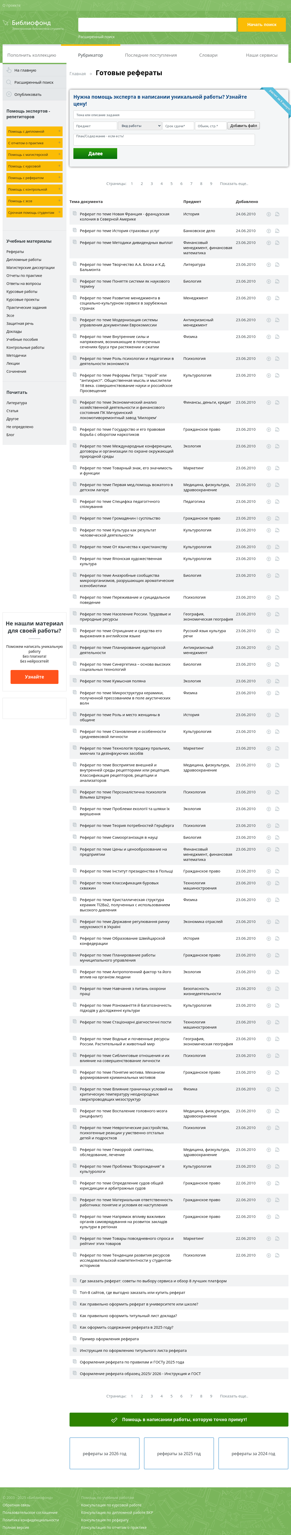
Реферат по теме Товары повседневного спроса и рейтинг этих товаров (127, 1241)
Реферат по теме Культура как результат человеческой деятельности (118, 532)
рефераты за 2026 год (104, 1453)
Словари (208, 55)
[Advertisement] (34, 528)
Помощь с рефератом (26, 177)
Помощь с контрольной (27, 189)
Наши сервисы (262, 55)
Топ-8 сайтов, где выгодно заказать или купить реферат (132, 1292)
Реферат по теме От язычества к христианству (123, 546)
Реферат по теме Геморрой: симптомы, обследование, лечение (117, 1152)
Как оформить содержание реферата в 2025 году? (126, 1327)
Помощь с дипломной (26, 131)
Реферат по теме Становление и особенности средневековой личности (123, 734)
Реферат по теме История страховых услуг (119, 230)
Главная (78, 74)
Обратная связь (16, 1505)
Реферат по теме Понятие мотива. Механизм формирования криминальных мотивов (122, 1075)
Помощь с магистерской (28, 154)
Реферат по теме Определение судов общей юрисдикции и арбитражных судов (121, 1185)
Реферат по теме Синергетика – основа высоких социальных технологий (125, 667)
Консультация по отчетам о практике (114, 1527)
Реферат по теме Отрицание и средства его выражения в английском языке (121, 633)
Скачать (269, 214)
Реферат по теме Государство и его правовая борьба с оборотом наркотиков (122, 432)
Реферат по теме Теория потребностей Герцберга (127, 825)
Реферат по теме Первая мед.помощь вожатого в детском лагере (126, 487)
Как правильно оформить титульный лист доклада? (128, 1315)
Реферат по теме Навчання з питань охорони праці (123, 991)
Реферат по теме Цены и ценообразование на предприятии (123, 851)
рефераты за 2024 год (253, 1453)
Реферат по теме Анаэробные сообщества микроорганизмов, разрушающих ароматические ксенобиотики (127, 580)
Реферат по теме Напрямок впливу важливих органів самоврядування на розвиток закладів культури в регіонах (123, 1221)
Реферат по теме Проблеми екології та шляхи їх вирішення (125, 811)
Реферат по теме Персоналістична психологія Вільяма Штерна (123, 794)
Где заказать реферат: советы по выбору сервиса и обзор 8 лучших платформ (153, 1280)
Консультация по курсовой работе (111, 1505)
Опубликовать (27, 94)
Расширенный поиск (96, 36)
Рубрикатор (90, 55)
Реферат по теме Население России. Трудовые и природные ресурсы (125, 616)
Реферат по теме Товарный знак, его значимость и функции (126, 470)
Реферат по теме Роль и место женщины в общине (120, 717)
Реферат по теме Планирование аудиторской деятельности (122, 650)
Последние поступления (151, 55)
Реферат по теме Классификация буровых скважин (119, 885)
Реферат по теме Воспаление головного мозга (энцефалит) (123, 1113)
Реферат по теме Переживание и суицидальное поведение (125, 600)
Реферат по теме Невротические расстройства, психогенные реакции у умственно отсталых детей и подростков (124, 1132)
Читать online (277, 214)
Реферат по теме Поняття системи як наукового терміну (125, 283)
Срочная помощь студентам (31, 212)
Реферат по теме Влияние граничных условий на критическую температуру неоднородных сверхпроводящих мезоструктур (126, 1094)
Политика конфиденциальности (31, 1519)
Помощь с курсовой (24, 166)
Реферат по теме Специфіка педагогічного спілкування (120, 504)
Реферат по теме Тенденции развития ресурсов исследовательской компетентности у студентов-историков (126, 1260)
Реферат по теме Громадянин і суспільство (120, 518)
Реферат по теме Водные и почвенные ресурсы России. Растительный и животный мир (124, 1041)
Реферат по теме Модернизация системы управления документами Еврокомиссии (119, 322)
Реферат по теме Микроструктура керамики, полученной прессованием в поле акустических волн (125, 698)
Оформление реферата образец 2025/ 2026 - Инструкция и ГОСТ (140, 1373)
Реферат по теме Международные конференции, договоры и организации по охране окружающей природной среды (127, 451)
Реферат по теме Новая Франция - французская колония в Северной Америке (124, 216)
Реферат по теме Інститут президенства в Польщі (126, 870)
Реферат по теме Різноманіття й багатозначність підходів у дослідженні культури (126, 1008)
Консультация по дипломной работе (113, 1512)
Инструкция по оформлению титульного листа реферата (133, 1350)
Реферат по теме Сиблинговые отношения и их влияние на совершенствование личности (124, 1058)
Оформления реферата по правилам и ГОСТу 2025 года (132, 1361)
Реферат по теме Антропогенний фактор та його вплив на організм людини (125, 974)
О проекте (12, 5)
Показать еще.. (234, 183)
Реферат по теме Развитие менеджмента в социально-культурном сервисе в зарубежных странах (123, 303)
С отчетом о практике (26, 143)
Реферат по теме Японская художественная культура (121, 561)
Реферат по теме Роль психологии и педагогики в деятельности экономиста (127, 361)
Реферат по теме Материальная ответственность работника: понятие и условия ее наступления (126, 1202)
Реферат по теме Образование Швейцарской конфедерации (122, 941)
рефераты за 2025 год (179, 1453)
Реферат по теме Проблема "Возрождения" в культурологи (122, 1169)
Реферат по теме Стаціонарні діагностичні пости (125, 1021)
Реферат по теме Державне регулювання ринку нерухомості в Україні (124, 924)
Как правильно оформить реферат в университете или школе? (139, 1304)
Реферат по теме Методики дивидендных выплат (126, 242)
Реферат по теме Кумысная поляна (113, 680)
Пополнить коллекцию (31, 55)
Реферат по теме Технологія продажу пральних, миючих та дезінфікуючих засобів (125, 750)
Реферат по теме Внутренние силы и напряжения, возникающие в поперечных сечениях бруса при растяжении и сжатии (120, 341)
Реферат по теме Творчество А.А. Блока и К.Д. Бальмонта (123, 267)
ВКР (149, 1512)
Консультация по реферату (105, 1519)
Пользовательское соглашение (30, 1512)
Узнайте (34, 677)
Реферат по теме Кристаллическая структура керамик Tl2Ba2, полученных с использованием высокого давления (125, 904)
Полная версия (16, 1527)
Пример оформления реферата (109, 1338)
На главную (25, 70)
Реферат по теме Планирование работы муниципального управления (118, 957)
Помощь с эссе (20, 201)
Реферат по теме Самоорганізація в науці (119, 837)
